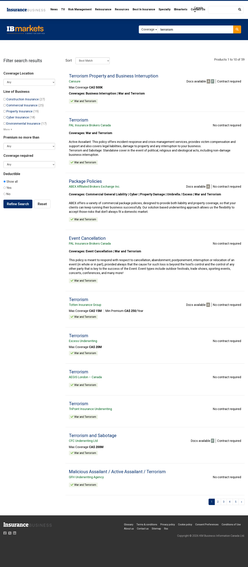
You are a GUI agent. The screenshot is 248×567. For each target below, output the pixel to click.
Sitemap (156, 528)
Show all (10, 181)
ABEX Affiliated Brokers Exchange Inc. (94, 186)
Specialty (164, 9)
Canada (198, 9)
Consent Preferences (207, 524)
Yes (7, 188)
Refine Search (18, 204)
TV (63, 9)
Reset (42, 204)
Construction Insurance (24, 99)
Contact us (143, 528)
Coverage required (18, 156)
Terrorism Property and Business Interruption (113, 75)
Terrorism (78, 120)
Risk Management (80, 9)
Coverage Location (18, 73)
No (6, 194)
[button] (226, 10)
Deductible (11, 174)
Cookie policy (185, 524)
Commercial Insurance (23, 105)
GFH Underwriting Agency (86, 477)
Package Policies (85, 181)
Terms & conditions (146, 524)
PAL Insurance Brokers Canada (90, 125)
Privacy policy (167, 524)
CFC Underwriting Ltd (83, 441)
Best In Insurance (144, 9)
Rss (166, 528)
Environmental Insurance (25, 123)
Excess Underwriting (83, 341)
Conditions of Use (231, 524)
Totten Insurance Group (85, 305)
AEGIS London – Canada (85, 377)
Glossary (128, 524)
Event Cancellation (87, 238)
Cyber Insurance (19, 117)
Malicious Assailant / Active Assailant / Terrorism (117, 471)
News (54, 9)
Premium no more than (21, 137)
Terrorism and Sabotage (92, 435)
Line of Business (16, 92)
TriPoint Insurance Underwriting (90, 409)
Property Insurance (21, 111)
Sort (68, 60)
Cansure (74, 81)
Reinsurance (103, 9)
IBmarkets (180, 9)
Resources (122, 9)
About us (129, 528)
